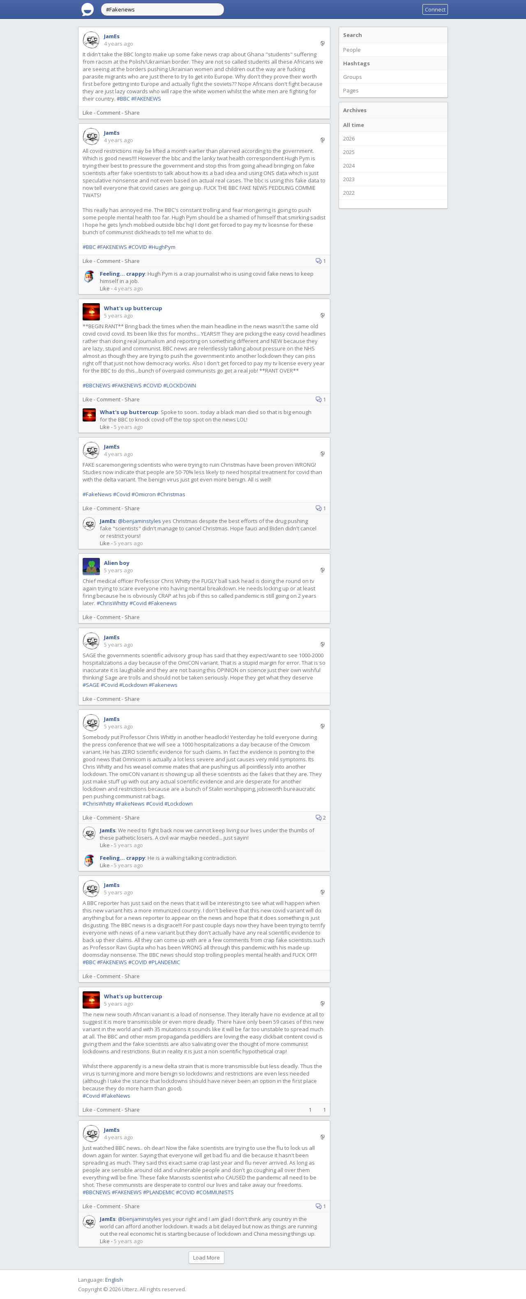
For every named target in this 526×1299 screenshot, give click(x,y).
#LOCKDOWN (179, 385)
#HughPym (161, 247)
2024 (349, 165)
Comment (108, 112)
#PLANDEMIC (164, 962)
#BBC (123, 98)
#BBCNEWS (97, 385)
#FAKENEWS (146, 98)
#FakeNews (97, 494)
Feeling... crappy (122, 273)
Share (132, 112)
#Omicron (144, 494)
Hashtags (356, 63)
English (114, 1279)
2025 (349, 152)
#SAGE (91, 685)
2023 (349, 179)
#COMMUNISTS (215, 1192)
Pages (351, 90)
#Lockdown (133, 685)
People (352, 49)
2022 (349, 192)
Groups (352, 77)
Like (87, 112)
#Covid (121, 494)
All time (353, 125)
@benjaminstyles (139, 521)
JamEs (112, 36)
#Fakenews (162, 603)
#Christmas (171, 494)
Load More (206, 1257)
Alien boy (116, 563)
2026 (349, 138)
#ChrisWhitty (112, 603)
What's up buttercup (133, 308)
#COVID (137, 247)
